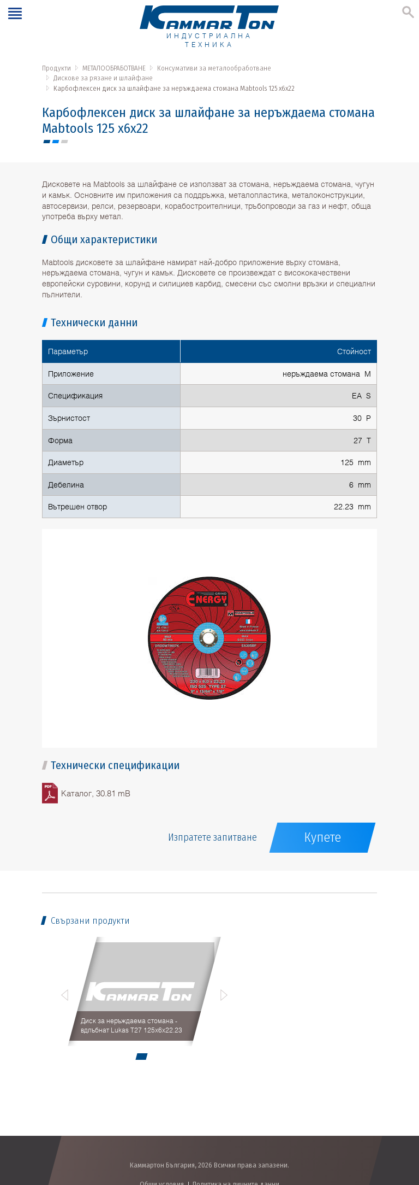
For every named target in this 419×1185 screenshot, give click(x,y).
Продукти (56, 68)
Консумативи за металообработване (214, 68)
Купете (322, 837)
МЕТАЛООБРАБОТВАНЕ (114, 68)
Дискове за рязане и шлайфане (103, 78)
